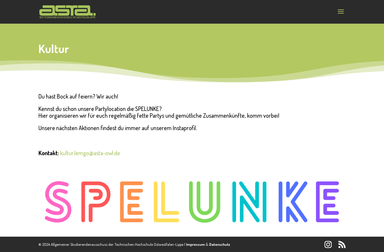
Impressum (195, 244)
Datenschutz (219, 244)
